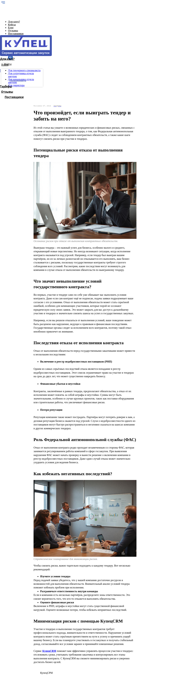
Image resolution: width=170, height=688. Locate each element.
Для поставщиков (24, 664)
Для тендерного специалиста (30, 655)
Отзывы (18, 649)
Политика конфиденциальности (25, 672)
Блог (16, 643)
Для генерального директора (30, 652)
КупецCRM (49, 585)
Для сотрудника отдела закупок (31, 658)
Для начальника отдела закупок (31, 661)
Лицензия (19, 646)
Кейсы (17, 640)
